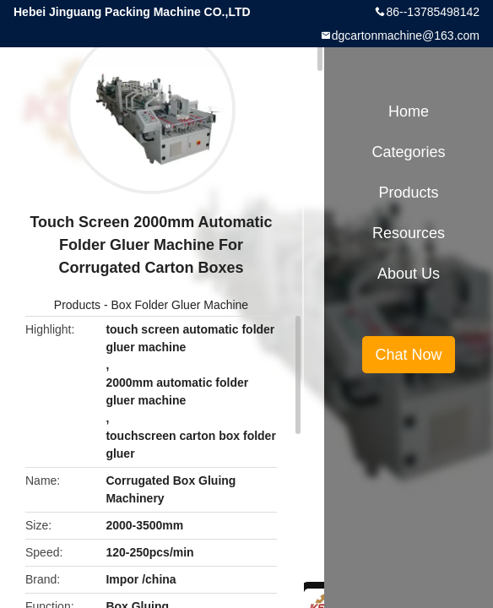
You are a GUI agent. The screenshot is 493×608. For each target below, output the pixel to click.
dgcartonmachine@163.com (405, 35)
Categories (408, 152)
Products (77, 305)
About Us (408, 273)
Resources (408, 233)
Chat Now (408, 354)
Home (408, 111)
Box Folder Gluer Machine (180, 305)
